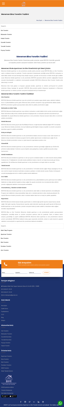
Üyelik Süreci (4, 308)
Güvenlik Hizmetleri (6, 337)
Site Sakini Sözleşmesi (7, 393)
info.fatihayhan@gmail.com (10, 295)
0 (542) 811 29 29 (7, 289)
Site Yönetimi (4, 30)
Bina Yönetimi (4, 238)
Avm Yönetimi (5, 250)
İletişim (3, 320)
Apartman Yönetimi (6, 234)
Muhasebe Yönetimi (6, 34)
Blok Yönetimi (4, 242)
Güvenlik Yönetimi (6, 42)
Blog (2, 317)
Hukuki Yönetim (5, 38)
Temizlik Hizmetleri (6, 339)
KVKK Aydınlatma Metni (7, 387)
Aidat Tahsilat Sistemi (7, 371)
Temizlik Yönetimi (5, 46)
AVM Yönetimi (5, 368)
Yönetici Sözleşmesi (6, 390)
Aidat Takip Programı (6, 230)
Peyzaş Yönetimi (5, 50)
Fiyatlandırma (4, 311)
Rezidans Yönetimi (6, 246)
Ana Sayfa (39, 20)
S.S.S (2, 314)
